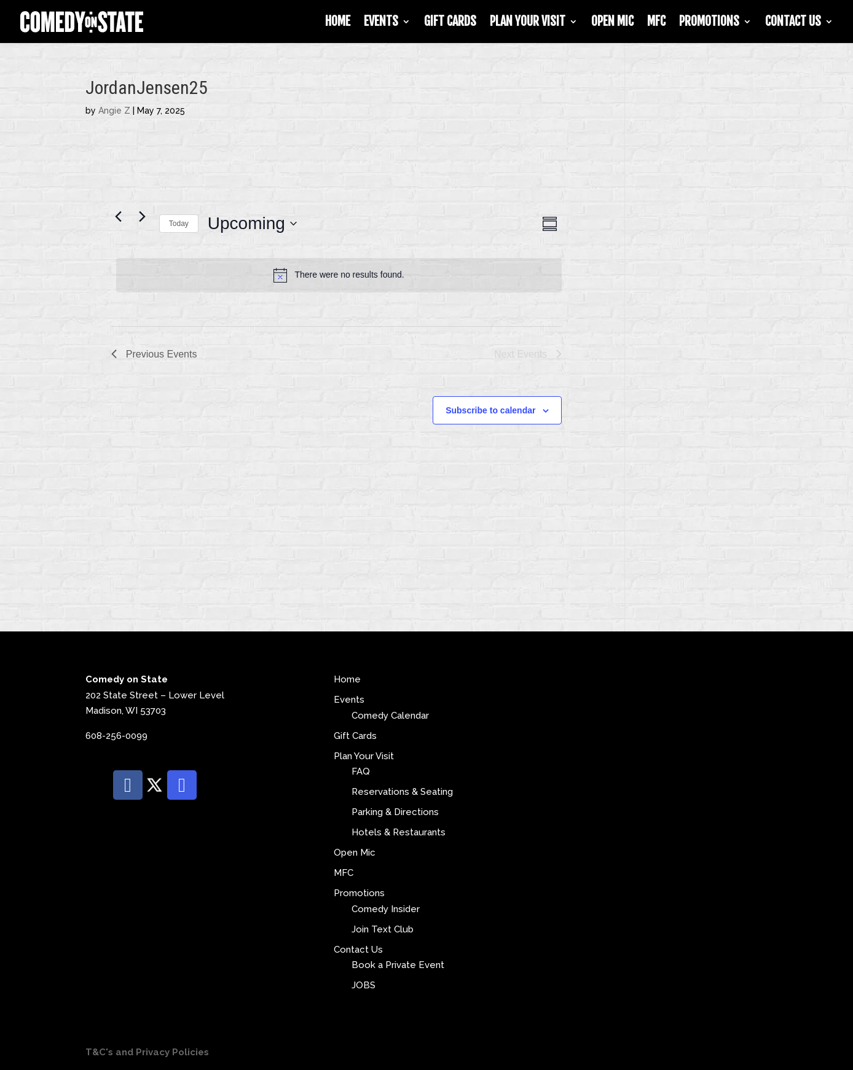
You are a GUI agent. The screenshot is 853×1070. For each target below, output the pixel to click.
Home (337, 23)
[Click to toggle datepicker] (252, 223)
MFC (656, 23)
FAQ (361, 771)
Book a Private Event (398, 964)
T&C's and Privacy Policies (147, 1052)
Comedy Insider (386, 909)
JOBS (363, 985)
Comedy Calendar (390, 715)
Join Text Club (383, 929)
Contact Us (793, 23)
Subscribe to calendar (490, 410)
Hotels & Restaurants (399, 832)
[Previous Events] (118, 216)
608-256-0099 (116, 735)
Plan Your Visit (527, 23)
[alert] (339, 275)
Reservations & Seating (402, 791)
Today (179, 223)
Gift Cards (450, 23)
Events (381, 23)
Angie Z (114, 110)
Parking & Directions (395, 812)
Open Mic (612, 23)
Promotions (709, 23)
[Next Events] (142, 216)
